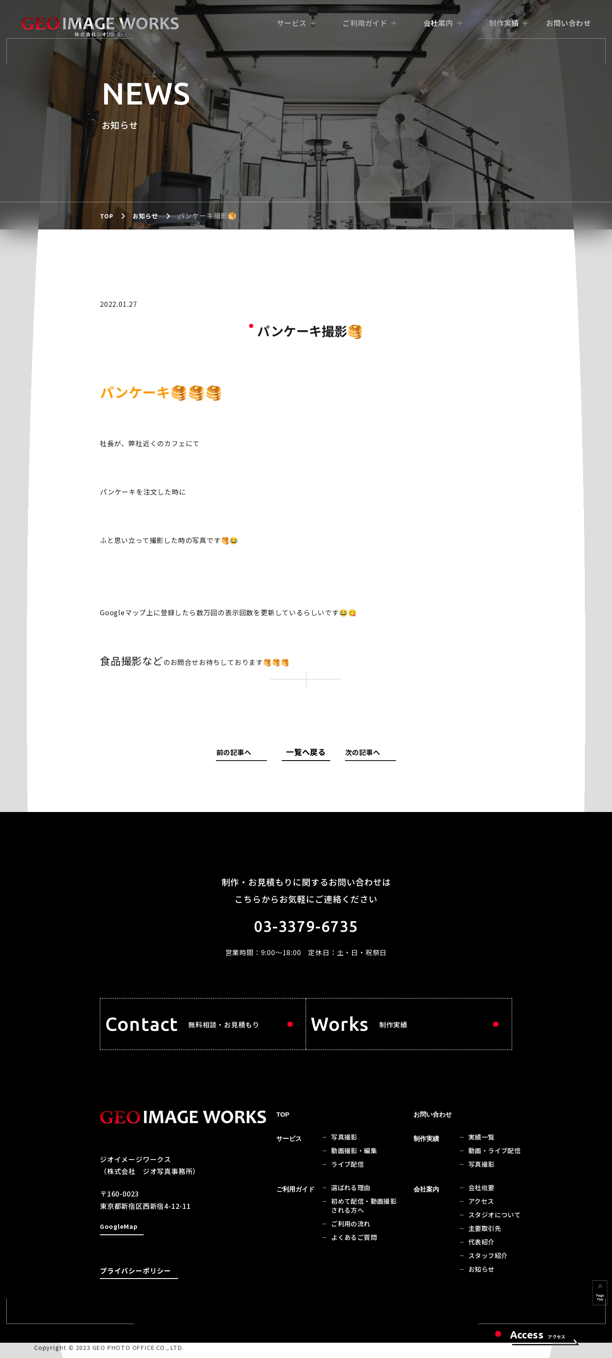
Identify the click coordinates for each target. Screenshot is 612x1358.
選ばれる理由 (350, 1204)
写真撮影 (344, 1154)
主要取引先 (484, 1245)
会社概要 (481, 1204)
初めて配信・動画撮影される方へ (364, 1223)
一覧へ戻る (306, 751)
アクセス (481, 1218)
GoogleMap (120, 1244)
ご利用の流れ (350, 1240)
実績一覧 (481, 1154)
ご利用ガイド (365, 22)
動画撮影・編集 (354, 1167)
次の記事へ (364, 754)
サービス (292, 22)
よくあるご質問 (354, 1254)
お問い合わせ (568, 22)
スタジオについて (494, 1232)
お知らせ (148, 215)
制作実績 (504, 22)
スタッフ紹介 (487, 1272)
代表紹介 (481, 1259)
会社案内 (438, 22)
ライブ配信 (347, 1181)
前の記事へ (245, 754)
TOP (107, 215)
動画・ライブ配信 (494, 1167)
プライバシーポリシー (135, 1287)
